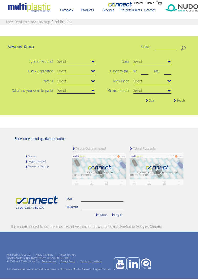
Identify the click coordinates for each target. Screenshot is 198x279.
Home (150, 2)
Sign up (32, 156)
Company (66, 10)
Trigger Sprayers (67, 254)
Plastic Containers (44, 254)
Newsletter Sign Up (38, 166)
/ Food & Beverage (39, 22)
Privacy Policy (68, 261)
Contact (150, 10)
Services (108, 10)
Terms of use (49, 261)
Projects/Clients (129, 10)
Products (87, 10)
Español (138, 2)
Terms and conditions (91, 261)
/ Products (21, 22)
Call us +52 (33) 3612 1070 (30, 207)
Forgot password (37, 161)
